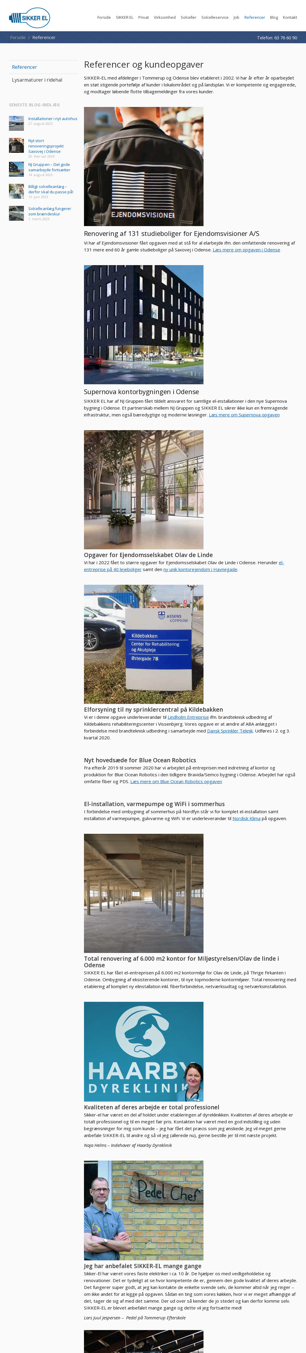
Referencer (24, 67)
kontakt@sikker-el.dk (191, 1179)
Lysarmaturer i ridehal (217, 1094)
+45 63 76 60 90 (190, 1173)
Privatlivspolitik (246, 1197)
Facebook (291, 1220)
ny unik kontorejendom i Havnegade (241, 407)
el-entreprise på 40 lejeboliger (247, 400)
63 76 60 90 (285, 38)
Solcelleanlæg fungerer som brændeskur (49, 211)
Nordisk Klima (255, 670)
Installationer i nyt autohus (52, 118)
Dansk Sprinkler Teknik (254, 526)
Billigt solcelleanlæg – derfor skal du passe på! (51, 189)
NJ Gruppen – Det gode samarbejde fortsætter (49, 167)
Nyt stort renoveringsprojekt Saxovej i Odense (46, 146)
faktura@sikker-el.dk (200, 1185)
